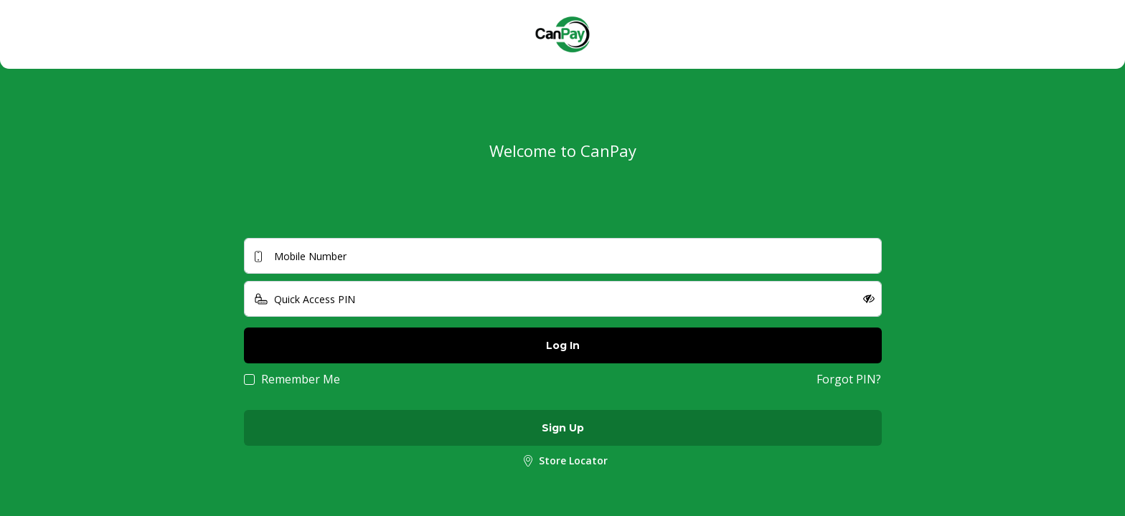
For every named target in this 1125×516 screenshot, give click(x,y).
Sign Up (563, 427)
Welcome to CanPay (562, 150)
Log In (563, 345)
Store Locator (562, 461)
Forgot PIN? (848, 379)
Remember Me (300, 379)
